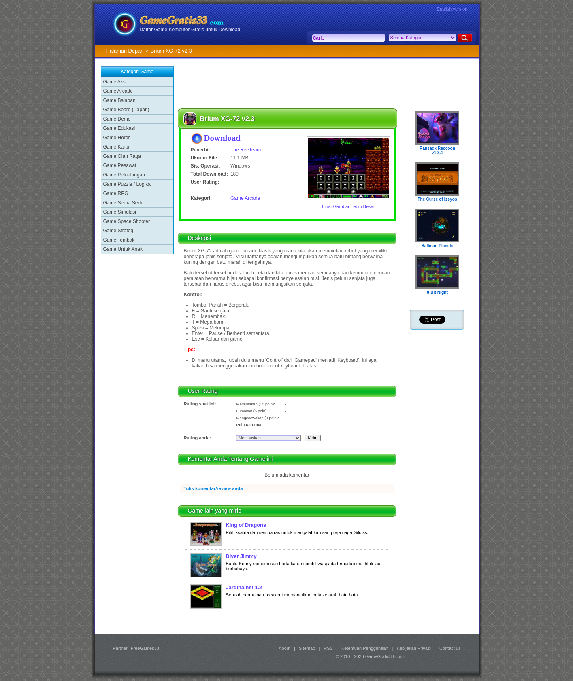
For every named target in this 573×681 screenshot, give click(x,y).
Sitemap (307, 648)
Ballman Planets (437, 246)
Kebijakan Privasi (414, 648)
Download (222, 137)
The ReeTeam (245, 150)
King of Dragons (246, 525)
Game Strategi (118, 230)
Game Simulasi (119, 212)
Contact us (450, 648)
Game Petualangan (124, 175)
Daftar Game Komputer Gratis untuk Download (190, 29)
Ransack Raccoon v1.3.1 (437, 150)
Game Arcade (118, 91)
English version (452, 8)
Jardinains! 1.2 (244, 587)
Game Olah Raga (122, 156)
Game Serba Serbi (123, 203)
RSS (328, 648)
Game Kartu (116, 147)
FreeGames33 (145, 648)
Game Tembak (119, 240)
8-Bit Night (437, 292)
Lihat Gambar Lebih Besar (348, 206)
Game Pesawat (119, 165)
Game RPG (115, 193)
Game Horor (116, 137)
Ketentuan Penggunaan (364, 648)
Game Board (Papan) (126, 109)
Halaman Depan (124, 51)
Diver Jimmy (241, 556)
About (284, 648)
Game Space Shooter (126, 221)
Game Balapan (119, 100)
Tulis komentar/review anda (213, 488)
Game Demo (117, 119)
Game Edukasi (119, 128)
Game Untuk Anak (123, 249)
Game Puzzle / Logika (127, 184)
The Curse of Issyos (437, 199)
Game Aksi (115, 82)
